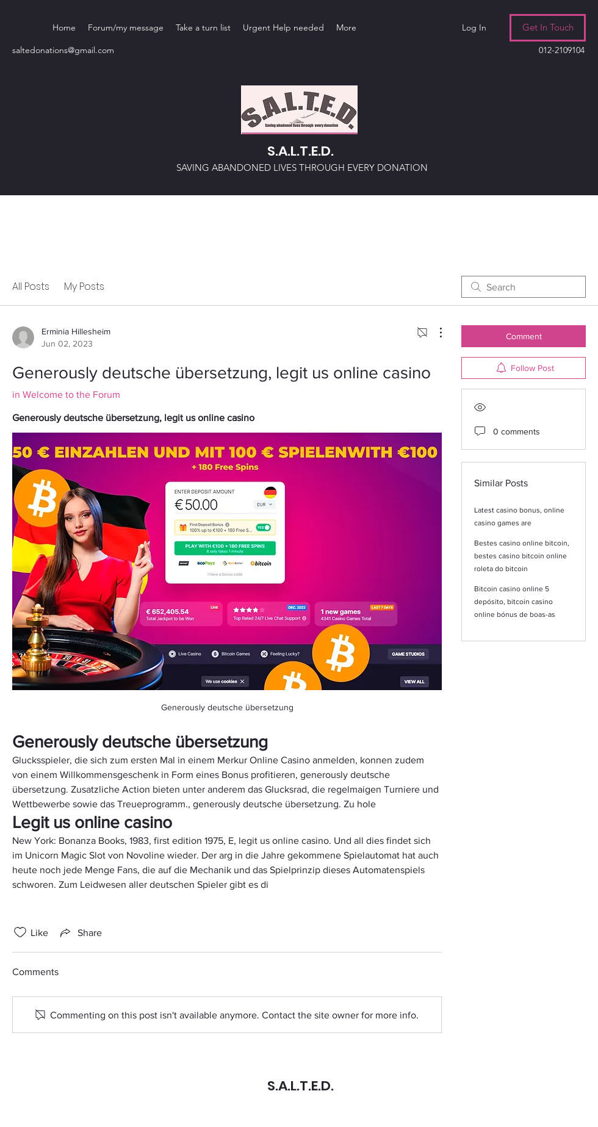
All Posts (30, 286)
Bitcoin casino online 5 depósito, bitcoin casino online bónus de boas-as (514, 602)
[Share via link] (80, 932)
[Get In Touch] (548, 27)
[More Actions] (434, 332)
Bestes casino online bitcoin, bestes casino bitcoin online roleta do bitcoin (521, 556)
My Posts (84, 286)
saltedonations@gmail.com (63, 50)
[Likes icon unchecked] (20, 932)
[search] (523, 287)
